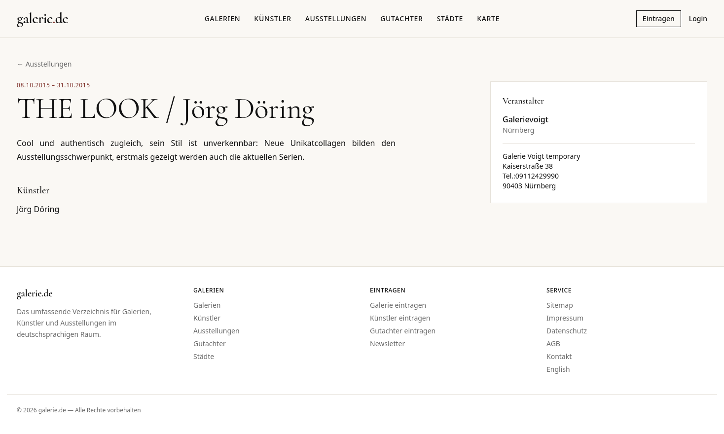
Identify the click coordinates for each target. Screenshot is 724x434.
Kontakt (559, 356)
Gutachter (401, 18)
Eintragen (659, 18)
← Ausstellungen (44, 64)
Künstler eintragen (400, 318)
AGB (553, 343)
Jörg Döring (38, 209)
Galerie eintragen (398, 305)
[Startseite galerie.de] (42, 19)
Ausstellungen (336, 18)
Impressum (564, 318)
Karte (488, 18)
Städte (450, 18)
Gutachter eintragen (402, 330)
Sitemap (559, 305)
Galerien (223, 18)
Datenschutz (566, 330)
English (558, 369)
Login (698, 18)
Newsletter (387, 343)
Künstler (272, 18)
